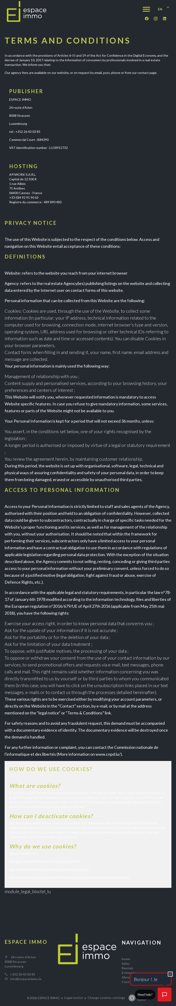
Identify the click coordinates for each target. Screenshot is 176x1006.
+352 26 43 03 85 (22, 974)
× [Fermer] (170, 974)
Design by (137, 998)
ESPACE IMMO (26, 942)
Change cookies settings (106, 998)
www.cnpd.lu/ (108, 754)
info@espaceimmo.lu (25, 979)
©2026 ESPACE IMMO (43, 998)
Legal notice (73, 998)
